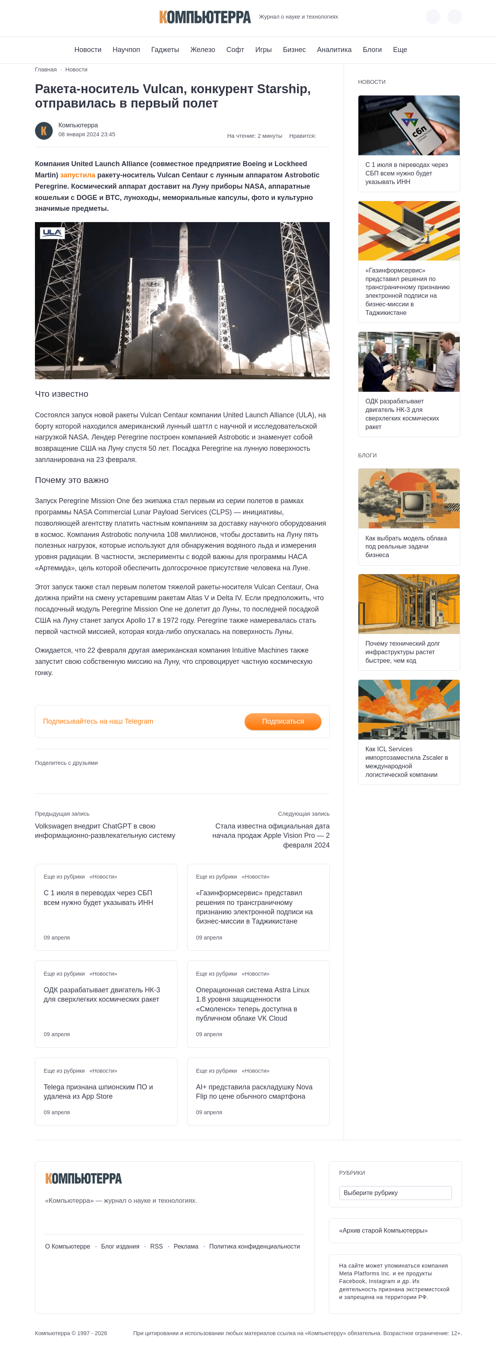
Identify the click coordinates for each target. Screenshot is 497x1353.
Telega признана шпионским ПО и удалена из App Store (98, 1091)
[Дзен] (83, 17)
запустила (78, 175)
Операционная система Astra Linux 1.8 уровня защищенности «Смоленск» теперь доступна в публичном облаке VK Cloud (252, 1004)
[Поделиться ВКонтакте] (40, 777)
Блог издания (120, 1246)
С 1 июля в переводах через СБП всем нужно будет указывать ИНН (98, 897)
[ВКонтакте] (40, 17)
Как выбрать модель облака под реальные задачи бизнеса (406, 547)
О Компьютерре (67, 1246)
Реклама (186, 1246)
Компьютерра (78, 125)
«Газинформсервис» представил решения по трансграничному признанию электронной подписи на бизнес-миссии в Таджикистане (254, 907)
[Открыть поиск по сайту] (454, 16)
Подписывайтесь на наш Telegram (98, 721)
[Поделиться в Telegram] (55, 777)
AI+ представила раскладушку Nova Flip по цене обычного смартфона (254, 1091)
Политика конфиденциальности (254, 1246)
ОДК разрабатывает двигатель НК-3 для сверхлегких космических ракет (102, 994)
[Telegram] (69, 17)
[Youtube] (55, 17)
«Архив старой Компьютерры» (383, 1230)
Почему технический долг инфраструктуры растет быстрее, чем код (402, 652)
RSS (156, 1246)
